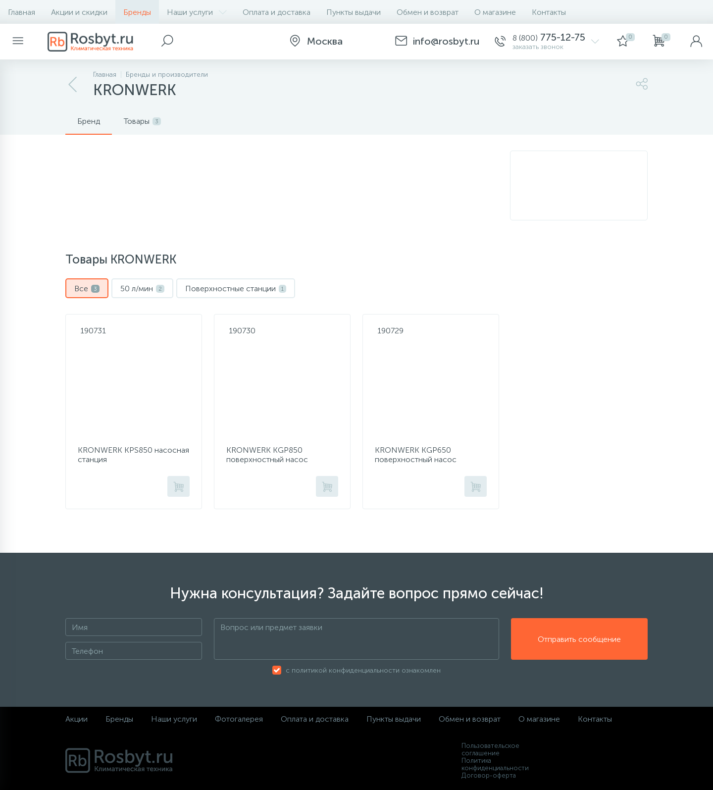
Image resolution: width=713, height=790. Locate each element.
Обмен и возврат (427, 12)
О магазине (495, 12)
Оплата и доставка (276, 12)
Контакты (549, 12)
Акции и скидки (79, 12)
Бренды (137, 12)
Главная (21, 12)
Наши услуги (197, 12)
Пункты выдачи (353, 12)
